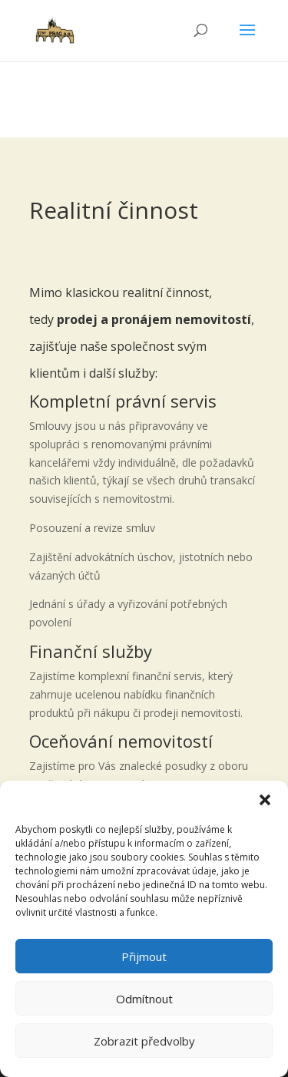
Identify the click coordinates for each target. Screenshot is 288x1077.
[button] (265, 800)
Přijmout (144, 956)
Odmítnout (144, 998)
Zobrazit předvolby (144, 1041)
